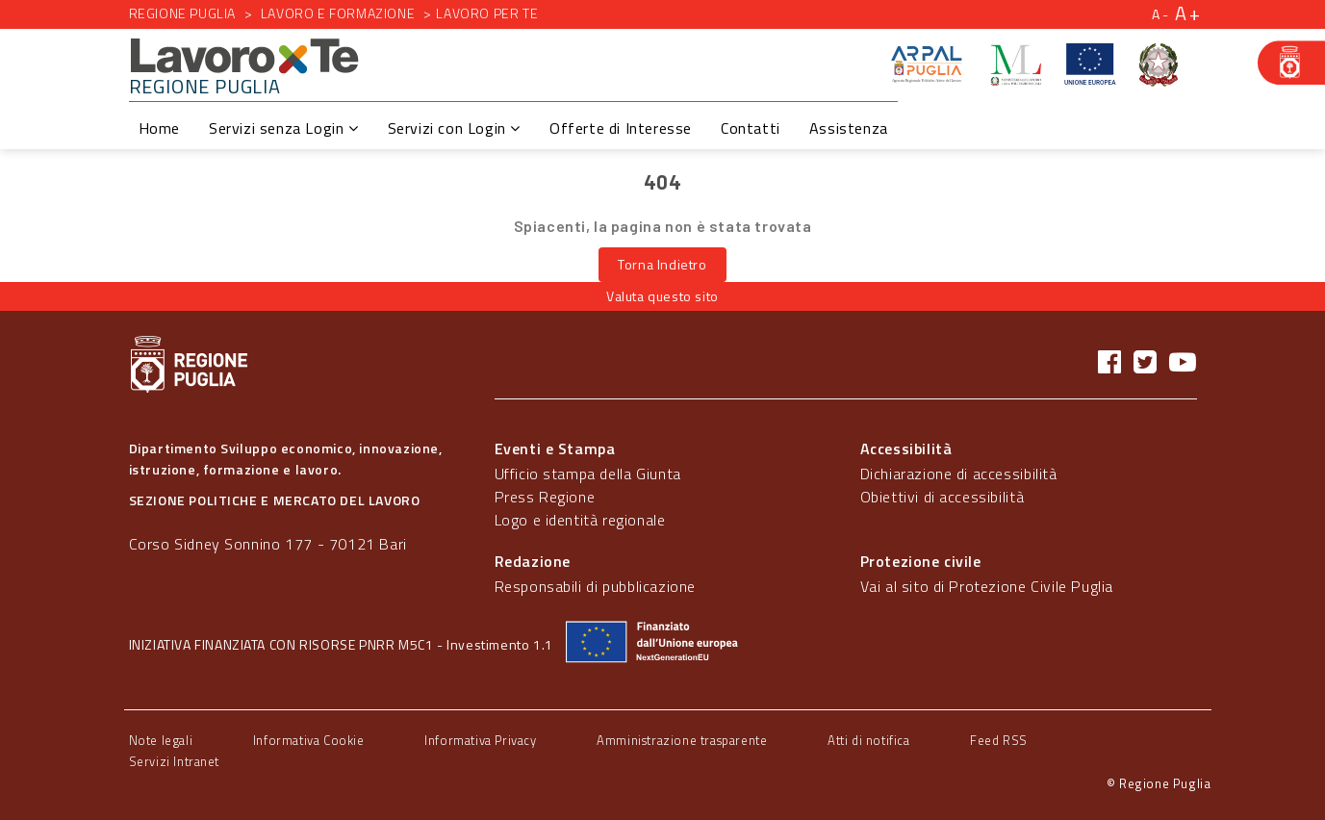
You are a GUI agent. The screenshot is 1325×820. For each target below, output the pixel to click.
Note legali (161, 740)
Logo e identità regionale (580, 519)
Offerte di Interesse (620, 128)
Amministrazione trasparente (682, 740)
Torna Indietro (662, 264)
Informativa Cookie (309, 740)
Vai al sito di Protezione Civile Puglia (986, 586)
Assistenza (848, 128)
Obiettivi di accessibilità (942, 496)
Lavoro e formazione (338, 13)
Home (159, 128)
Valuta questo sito (662, 296)
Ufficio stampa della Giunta (588, 473)
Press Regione (545, 496)
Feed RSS (999, 740)
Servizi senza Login (284, 128)
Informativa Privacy (480, 740)
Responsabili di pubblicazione (595, 586)
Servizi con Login (454, 128)
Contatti (750, 128)
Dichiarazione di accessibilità (958, 473)
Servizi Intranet (174, 761)
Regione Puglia (182, 13)
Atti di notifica (869, 740)
